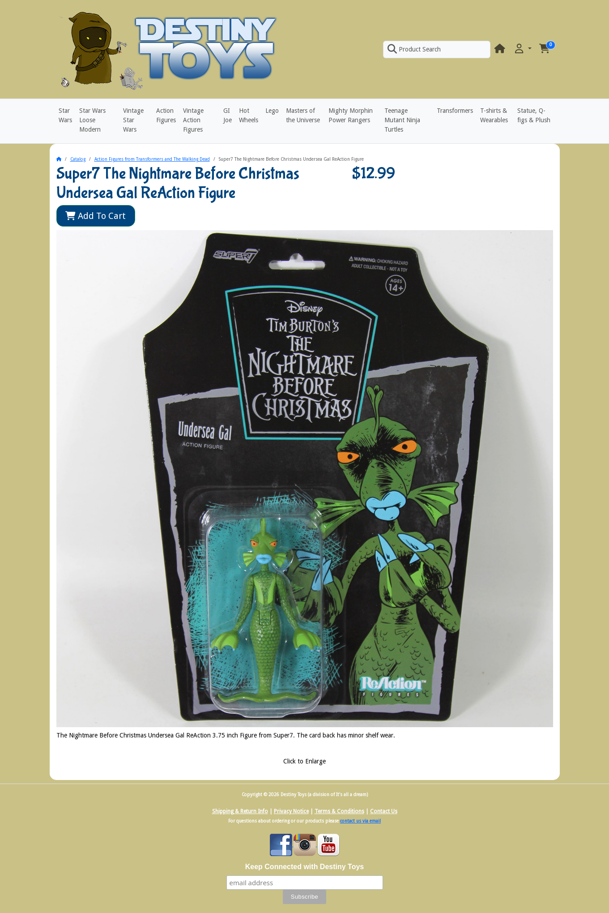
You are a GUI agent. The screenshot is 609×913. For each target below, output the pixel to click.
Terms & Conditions (339, 811)
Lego (272, 110)
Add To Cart (95, 215)
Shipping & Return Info (240, 811)
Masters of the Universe (303, 115)
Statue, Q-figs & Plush (533, 115)
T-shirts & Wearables (494, 115)
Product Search (414, 49)
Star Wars (65, 115)
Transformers (455, 110)
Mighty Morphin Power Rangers (350, 115)
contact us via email (360, 821)
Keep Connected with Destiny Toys (304, 866)
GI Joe (227, 115)
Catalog (77, 159)
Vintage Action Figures (193, 120)
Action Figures (166, 115)
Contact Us (383, 811)
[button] (522, 49)
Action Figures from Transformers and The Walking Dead (152, 159)
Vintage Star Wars (133, 120)
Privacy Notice (291, 811)
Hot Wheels (248, 115)
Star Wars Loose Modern (92, 120)
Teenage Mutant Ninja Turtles (402, 120)
